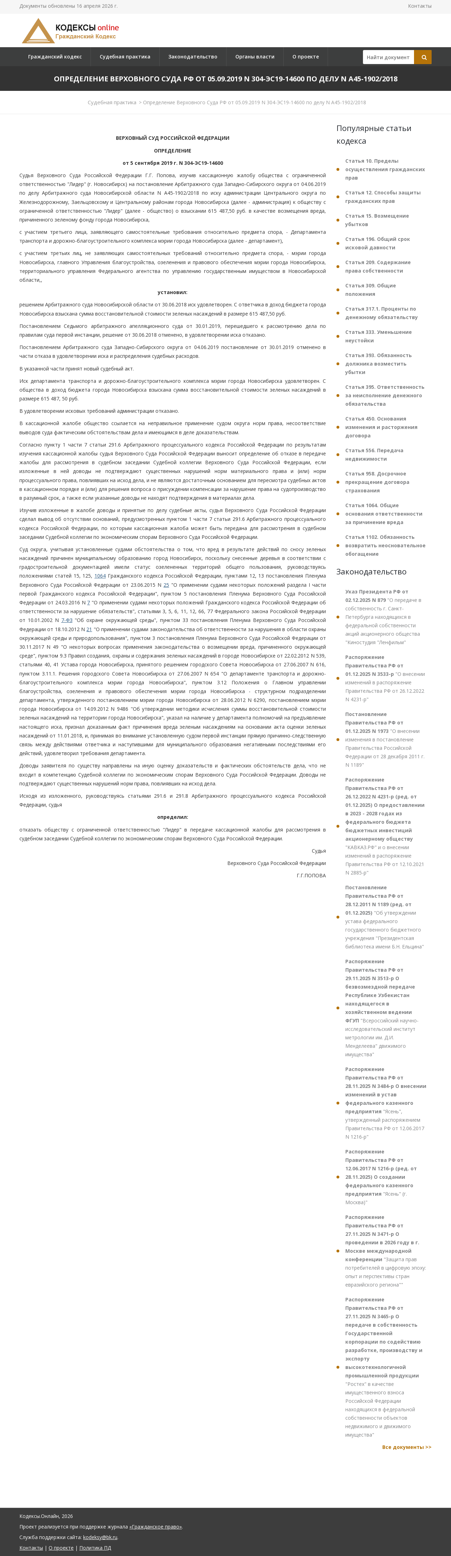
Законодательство (192, 56)
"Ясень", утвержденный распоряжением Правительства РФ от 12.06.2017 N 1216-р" (385, 1103)
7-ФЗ (67, 620)
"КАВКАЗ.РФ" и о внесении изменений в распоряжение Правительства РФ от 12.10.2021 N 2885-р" (385, 826)
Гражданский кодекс (55, 56)
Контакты (420, 5)
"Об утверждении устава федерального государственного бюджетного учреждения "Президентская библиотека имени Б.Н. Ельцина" (384, 917)
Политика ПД (95, 1547)
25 (166, 584)
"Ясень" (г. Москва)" (381, 1177)
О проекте (305, 56)
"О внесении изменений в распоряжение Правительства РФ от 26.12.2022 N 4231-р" (385, 678)
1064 (100, 575)
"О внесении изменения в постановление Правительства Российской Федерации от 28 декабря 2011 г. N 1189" (385, 739)
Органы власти (254, 56)
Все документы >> (407, 1447)
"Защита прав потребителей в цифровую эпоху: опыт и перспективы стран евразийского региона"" (385, 1251)
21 (89, 629)
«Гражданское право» (155, 1526)
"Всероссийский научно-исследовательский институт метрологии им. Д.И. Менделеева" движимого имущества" (382, 1008)
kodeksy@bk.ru (100, 1537)
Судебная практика (125, 56)
